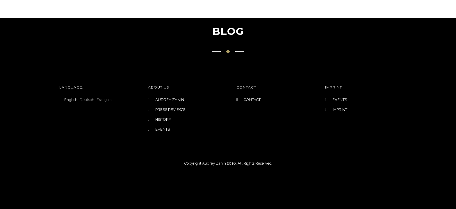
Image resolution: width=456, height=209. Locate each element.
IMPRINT (339, 109)
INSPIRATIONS (245, 9)
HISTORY (163, 119)
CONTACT (252, 100)
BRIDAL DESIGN (203, 9)
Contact (340, 9)
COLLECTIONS (161, 9)
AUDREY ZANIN (169, 100)
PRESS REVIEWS (170, 109)
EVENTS (311, 9)
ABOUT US (281, 9)
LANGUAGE (123, 9)
